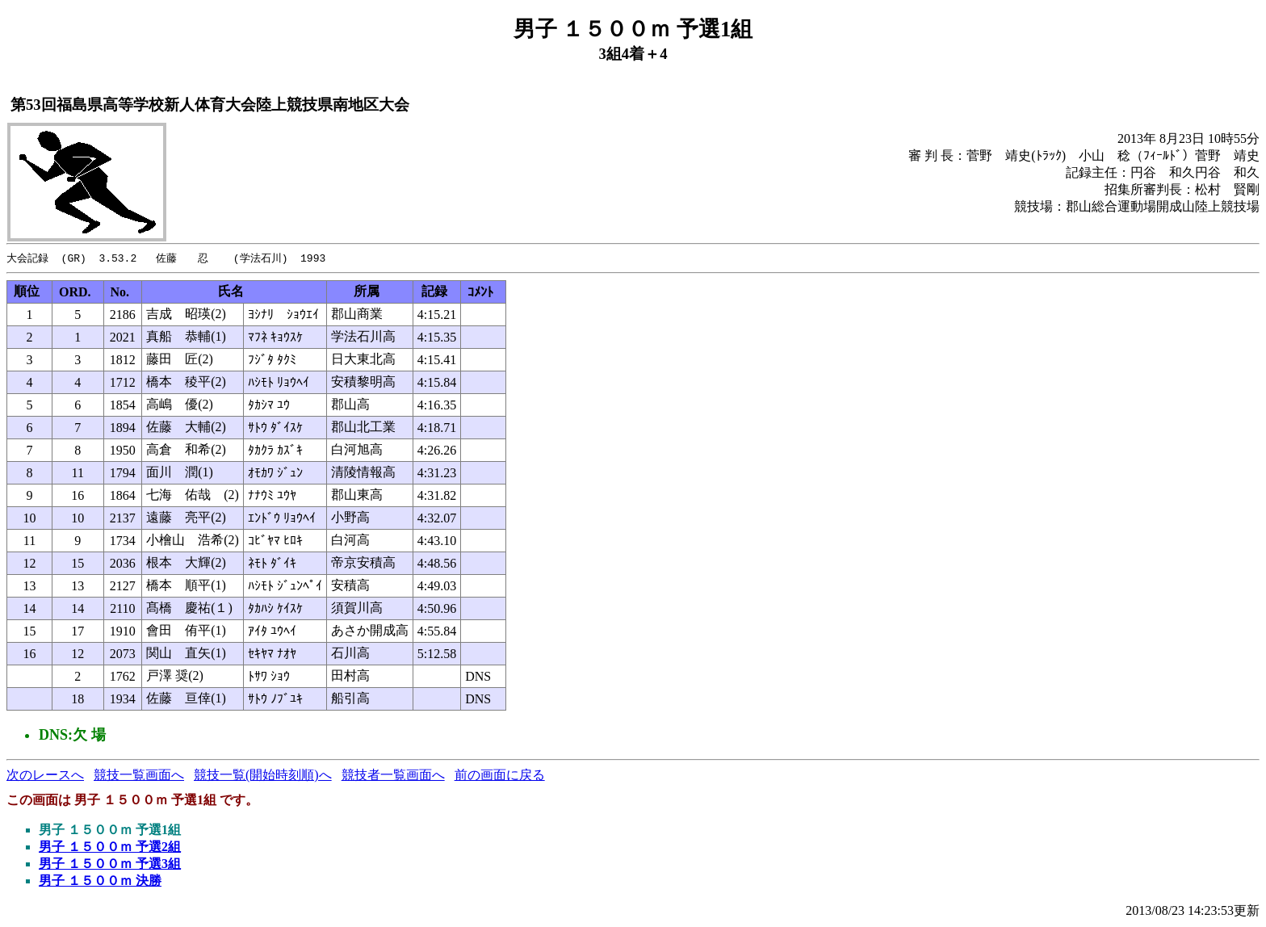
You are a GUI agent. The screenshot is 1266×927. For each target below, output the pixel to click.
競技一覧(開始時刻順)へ (263, 775)
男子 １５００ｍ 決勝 (100, 881)
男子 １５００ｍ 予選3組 (110, 864)
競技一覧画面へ (139, 775)
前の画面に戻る (500, 775)
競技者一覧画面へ (393, 775)
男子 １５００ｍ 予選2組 (110, 847)
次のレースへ (45, 775)
